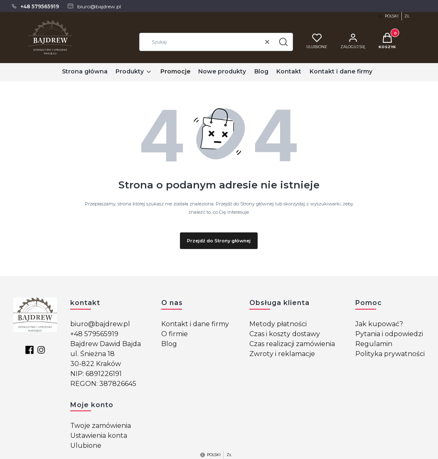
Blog (169, 344)
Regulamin (373, 344)
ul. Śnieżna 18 (92, 354)
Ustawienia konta (98, 435)
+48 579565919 (94, 334)
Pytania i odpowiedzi (389, 334)
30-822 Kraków (95, 364)
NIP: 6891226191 (96, 374)
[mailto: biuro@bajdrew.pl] (93, 6)
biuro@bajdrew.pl (100, 324)
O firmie (174, 334)
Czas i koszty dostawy (284, 334)
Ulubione (85, 445)
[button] (283, 42)
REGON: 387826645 (103, 384)
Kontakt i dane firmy (195, 324)
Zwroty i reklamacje (282, 354)
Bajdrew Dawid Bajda (105, 344)
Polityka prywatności (390, 354)
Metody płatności (278, 324)
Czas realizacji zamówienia (292, 344)
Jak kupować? (379, 324)
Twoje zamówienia (100, 426)
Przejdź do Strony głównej (219, 241)
